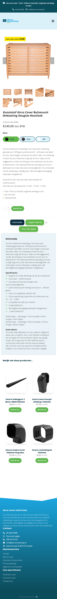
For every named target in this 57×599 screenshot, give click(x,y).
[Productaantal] (5, 208)
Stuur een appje (28, 229)
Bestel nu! (17, 208)
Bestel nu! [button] (15, 409)
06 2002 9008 (19, 9)
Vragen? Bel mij (35, 222)
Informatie (17, 222)
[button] (53, 21)
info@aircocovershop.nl (36, 9)
